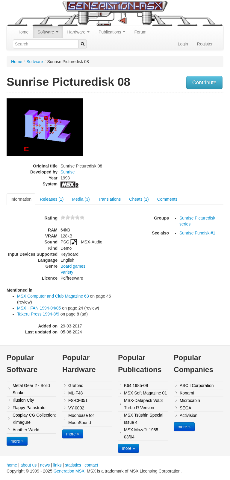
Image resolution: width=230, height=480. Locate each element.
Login (183, 44)
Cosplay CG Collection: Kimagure (34, 419)
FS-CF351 (78, 400)
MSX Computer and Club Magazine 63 (53, 296)
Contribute (204, 83)
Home (22, 32)
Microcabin (190, 400)
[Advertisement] (192, 132)
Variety (66, 272)
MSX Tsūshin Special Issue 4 (143, 419)
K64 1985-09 (136, 385)
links (57, 465)
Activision (188, 415)
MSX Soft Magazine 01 (145, 393)
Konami (187, 393)
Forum (140, 32)
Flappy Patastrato (29, 407)
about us (28, 465)
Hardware (78, 32)
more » (17, 441)
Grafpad (76, 385)
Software (47, 32)
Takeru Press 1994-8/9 (38, 314)
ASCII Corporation (197, 385)
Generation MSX (69, 471)
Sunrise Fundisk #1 (197, 233)
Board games (72, 266)
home (12, 465)
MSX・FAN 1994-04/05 (39, 308)
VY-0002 (76, 408)
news (45, 465)
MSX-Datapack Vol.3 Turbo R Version (143, 404)
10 (82, 217)
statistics (73, 465)
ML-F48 (75, 393)
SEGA (185, 408)
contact (91, 465)
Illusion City (23, 400)
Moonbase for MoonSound (81, 419)
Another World (26, 429)
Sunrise (67, 172)
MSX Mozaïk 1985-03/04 (142, 433)
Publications (112, 32)
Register (205, 44)
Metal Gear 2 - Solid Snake (31, 389)
